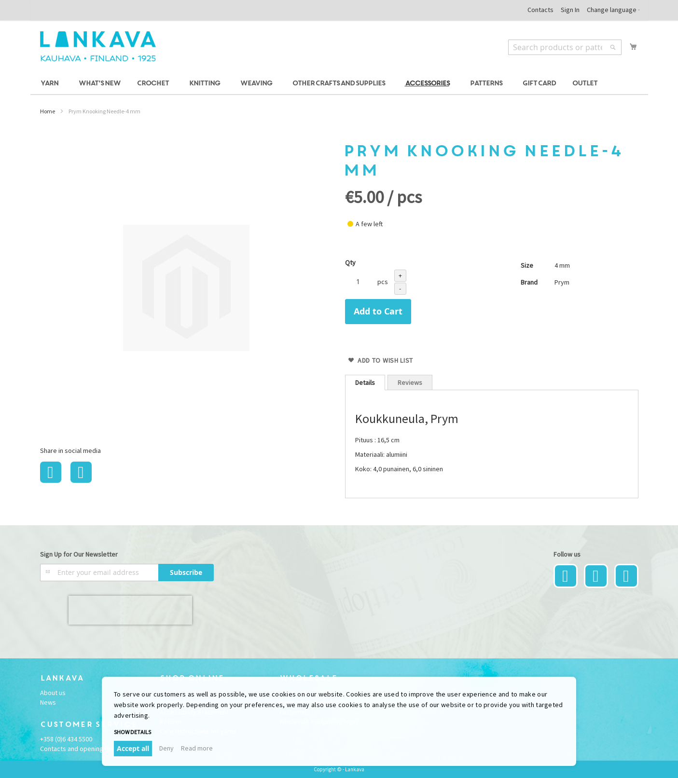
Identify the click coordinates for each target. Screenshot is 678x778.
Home (47, 111)
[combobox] (565, 47)
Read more (197, 748)
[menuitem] (51, 83)
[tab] (365, 382)
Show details (132, 732)
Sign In (570, 9)
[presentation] (130, 610)
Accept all (133, 748)
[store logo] (98, 46)
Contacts (540, 9)
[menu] (339, 83)
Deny (166, 748)
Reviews (410, 382)
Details (365, 382)
